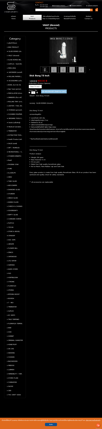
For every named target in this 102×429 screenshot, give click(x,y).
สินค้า (32, 17)
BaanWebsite (98, 428)
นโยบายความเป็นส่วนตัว (93, 420)
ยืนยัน (51, 424)
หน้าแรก (13, 17)
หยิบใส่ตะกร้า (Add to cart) (54, 91)
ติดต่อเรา (88, 17)
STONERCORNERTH (76, 6)
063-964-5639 (44, 5)
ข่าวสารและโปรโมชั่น (69, 17)
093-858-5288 (44, 7)
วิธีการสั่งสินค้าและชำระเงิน (51, 17)
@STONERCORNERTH (59, 6)
